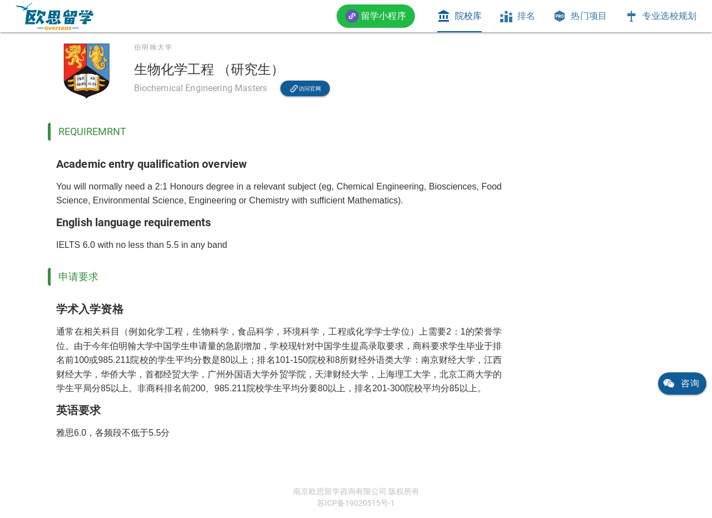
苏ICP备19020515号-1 (356, 503)
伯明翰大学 (153, 47)
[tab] (459, 16)
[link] (54, 16)
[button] (376, 15)
